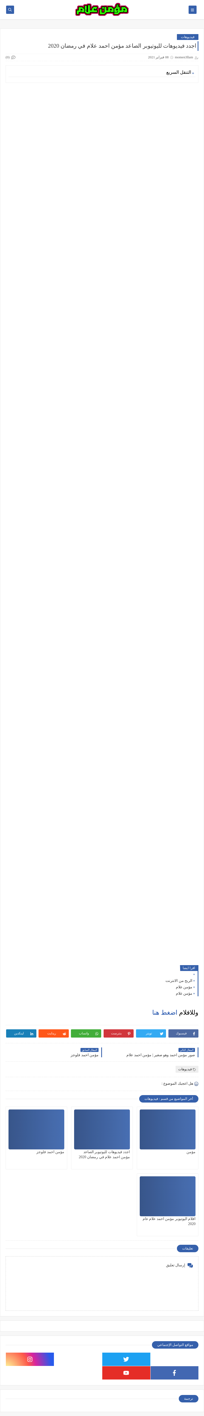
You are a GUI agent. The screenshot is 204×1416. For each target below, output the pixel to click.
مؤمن (191, 1152)
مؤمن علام (184, 987)
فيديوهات (187, 37)
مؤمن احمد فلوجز (50, 1152)
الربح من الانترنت (178, 981)
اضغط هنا (164, 1012)
